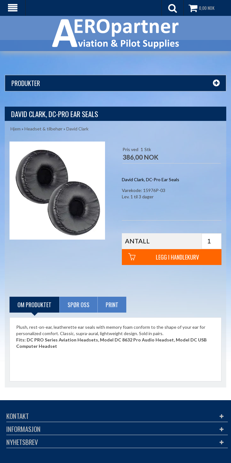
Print (112, 305)
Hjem (15, 128)
